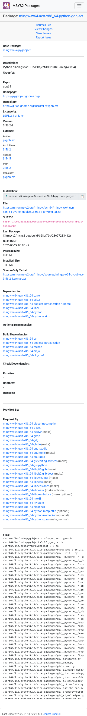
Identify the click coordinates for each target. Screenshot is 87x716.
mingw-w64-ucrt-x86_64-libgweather (25, 477)
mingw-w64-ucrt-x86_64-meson (22, 347)
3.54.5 (7, 158)
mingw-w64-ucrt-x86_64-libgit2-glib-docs (28, 473)
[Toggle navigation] (79, 5)
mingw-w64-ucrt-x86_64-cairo (21, 295)
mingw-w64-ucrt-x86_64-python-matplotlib (29, 511)
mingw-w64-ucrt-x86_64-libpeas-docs (26, 486)
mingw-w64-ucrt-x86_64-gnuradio (24, 457)
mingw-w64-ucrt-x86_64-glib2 (21, 299)
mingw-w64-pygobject (17, 50)
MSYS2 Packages (21, 5)
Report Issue (43, 37)
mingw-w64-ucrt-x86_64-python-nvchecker (29, 515)
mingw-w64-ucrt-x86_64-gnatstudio (25, 448)
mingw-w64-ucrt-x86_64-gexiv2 (22, 432)
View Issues (43, 33)
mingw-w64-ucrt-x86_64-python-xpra (26, 519)
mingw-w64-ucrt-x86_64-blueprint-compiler (29, 423)
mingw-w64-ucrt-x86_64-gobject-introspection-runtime (37, 304)
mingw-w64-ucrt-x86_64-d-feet (22, 427)
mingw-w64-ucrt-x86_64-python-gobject (51, 16)
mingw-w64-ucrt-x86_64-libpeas (23, 482)
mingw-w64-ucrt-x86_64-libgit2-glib (25, 469)
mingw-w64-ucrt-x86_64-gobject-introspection (31, 342)
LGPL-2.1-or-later (13, 115)
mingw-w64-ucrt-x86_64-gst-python (25, 465)
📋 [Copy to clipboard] (82, 196)
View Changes (43, 29)
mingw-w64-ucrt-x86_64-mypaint (23, 502)
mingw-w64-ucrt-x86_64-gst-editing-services (30, 461)
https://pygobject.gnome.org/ (21, 96)
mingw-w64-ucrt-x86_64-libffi (21, 308)
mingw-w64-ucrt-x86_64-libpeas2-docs (27, 494)
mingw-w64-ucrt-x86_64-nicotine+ (24, 507)
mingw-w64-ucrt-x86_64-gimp (21, 436)
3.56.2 (7, 149)
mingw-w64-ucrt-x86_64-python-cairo (26, 316)
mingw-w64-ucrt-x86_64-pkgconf (23, 355)
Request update (51, 714)
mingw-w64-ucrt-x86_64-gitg (21, 440)
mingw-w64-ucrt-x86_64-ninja (21, 351)
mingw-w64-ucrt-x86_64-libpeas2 (23, 490)
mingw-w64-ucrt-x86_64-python (22, 312)
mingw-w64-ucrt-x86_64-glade (22, 444)
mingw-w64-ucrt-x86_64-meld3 (22, 498)
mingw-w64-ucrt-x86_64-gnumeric (24, 452)
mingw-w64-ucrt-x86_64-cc (19, 338)
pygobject (9, 140)
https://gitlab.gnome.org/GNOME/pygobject (30, 106)
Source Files (43, 25)
